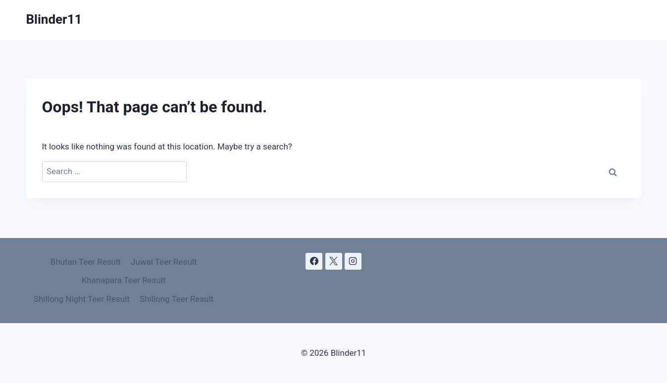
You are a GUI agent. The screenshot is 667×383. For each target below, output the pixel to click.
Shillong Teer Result (176, 299)
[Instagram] (353, 261)
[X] (333, 261)
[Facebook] (314, 261)
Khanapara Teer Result (124, 280)
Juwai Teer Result (164, 262)
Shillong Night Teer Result (82, 299)
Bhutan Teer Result (86, 262)
